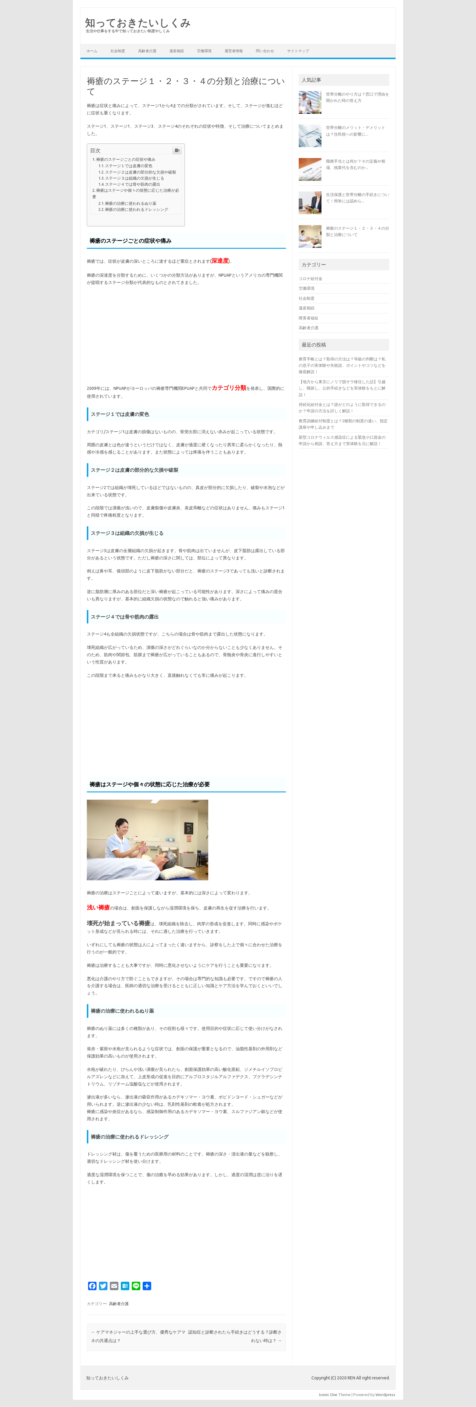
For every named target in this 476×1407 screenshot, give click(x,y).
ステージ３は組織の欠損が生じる (134, 178)
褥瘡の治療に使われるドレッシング (136, 209)
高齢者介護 (147, 51)
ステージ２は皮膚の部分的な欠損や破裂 (140, 172)
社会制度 (117, 51)
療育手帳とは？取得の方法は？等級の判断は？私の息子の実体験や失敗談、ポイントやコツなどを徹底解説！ (342, 365)
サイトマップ (298, 51)
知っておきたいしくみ (138, 22)
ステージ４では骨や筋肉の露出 (132, 184)
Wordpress (385, 1394)
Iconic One (328, 1394)
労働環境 (204, 51)
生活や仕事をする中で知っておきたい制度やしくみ (128, 31)
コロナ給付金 (310, 278)
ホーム (92, 51)
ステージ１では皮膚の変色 (128, 166)
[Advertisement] (186, 334)
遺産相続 (176, 51)
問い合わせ (265, 51)
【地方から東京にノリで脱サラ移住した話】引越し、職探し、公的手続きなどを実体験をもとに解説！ (342, 388)
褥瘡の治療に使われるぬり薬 (130, 203)
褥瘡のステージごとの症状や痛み (125, 159)
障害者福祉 (308, 318)
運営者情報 (234, 51)
